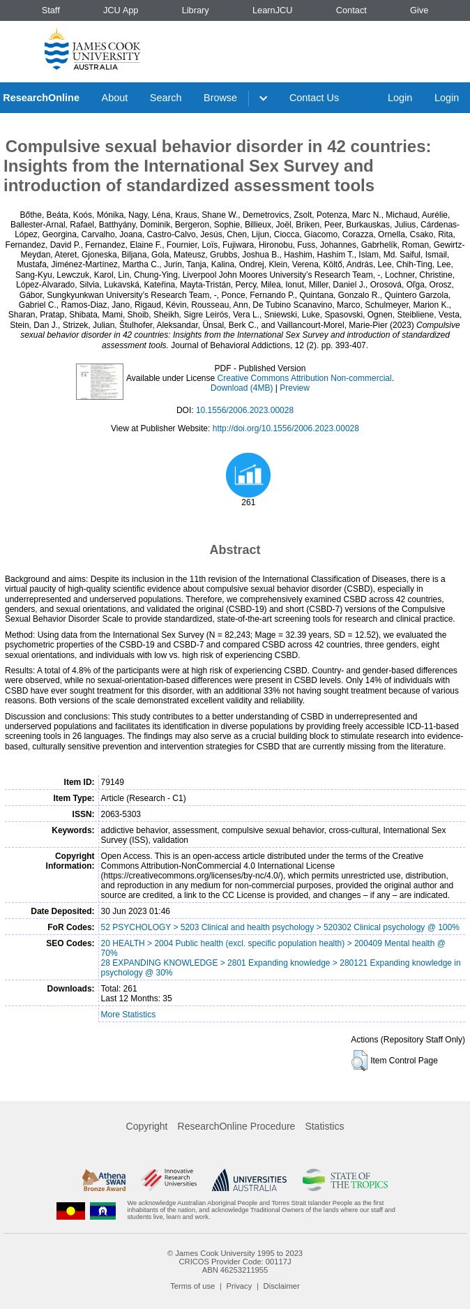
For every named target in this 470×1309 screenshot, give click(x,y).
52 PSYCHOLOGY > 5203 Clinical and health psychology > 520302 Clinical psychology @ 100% (280, 927)
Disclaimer (282, 1286)
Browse (220, 97)
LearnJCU (272, 10)
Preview (295, 388)
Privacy (239, 1286)
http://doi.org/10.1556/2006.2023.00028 (286, 428)
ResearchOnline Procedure (237, 1126)
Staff (51, 10)
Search (166, 97)
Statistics (324, 1126)
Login (400, 97)
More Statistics (128, 1014)
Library (195, 10)
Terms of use (192, 1286)
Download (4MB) (242, 388)
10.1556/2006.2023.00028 (245, 410)
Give (419, 10)
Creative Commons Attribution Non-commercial (305, 378)
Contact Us (314, 97)
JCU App (121, 10)
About (115, 97)
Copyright (147, 1126)
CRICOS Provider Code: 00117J (235, 1261)
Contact (351, 10)
